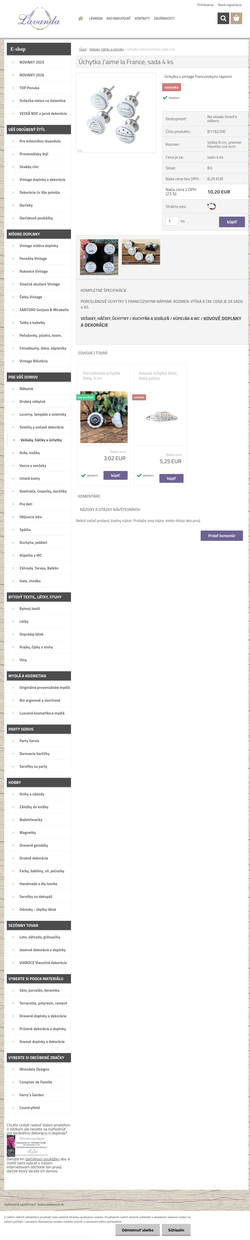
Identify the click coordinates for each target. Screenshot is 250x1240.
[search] (223, 18)
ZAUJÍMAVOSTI (164, 18)
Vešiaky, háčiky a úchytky (107, 49)
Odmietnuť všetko (138, 1230)
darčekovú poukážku (42, 1159)
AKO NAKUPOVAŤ (118, 18)
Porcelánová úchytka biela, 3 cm (101, 376)
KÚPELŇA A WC (186, 318)
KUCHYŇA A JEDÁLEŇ (150, 318)
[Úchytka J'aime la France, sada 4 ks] (116, 75)
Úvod (82, 49)
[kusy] (172, 221)
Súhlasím (176, 1230)
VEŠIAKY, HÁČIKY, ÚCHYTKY (105, 318)
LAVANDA (95, 18)
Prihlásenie (205, 4)
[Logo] (39, 18)
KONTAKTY (142, 18)
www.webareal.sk (51, 1204)
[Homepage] (79, 18)
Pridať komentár (221, 536)
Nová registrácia (230, 4)
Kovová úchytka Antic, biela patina (158, 376)
